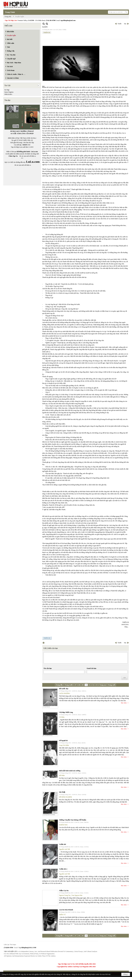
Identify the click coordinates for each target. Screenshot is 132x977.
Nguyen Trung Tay (64, 895)
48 (79, 685)
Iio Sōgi (7, 90)
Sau (125, 24)
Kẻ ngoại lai (63, 740)
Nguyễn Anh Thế (64, 849)
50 (86, 685)
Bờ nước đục (63, 689)
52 (93, 685)
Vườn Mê (62, 844)
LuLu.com (34, 151)
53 (97, 685)
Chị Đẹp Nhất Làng (66, 712)
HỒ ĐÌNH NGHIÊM (65, 797)
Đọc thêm (124, 703)
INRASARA (8, 94)
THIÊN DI (47, 32)
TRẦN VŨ (62, 914)
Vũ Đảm (62, 717)
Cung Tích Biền (64, 745)
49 (82, 685)
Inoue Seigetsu (9, 92)
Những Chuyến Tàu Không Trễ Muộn (72, 820)
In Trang (43, 642)
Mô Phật (62, 792)
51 (89, 685)
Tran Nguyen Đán (76, 895)
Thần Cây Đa (64, 890)
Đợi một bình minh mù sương (69, 771)
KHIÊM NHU (63, 825)
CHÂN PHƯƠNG (64, 693)
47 (75, 685)
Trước (119, 24)
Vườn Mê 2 (63, 869)
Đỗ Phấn (62, 775)
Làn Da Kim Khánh (66, 910)
